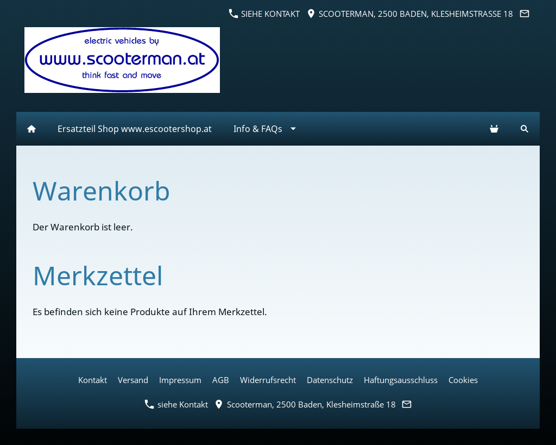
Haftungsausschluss (401, 379)
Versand (133, 379)
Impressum (180, 379)
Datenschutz (330, 379)
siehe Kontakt (264, 13)
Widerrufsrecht (268, 379)
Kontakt (92, 379)
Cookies (463, 379)
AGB (220, 379)
